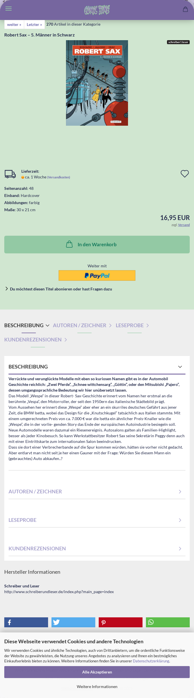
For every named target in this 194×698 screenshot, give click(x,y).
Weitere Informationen (97, 686)
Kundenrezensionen (33, 339)
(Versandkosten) (58, 177)
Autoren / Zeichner (79, 325)
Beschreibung (24, 325)
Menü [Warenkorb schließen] (8, 8)
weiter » (14, 24)
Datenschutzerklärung (151, 661)
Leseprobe (130, 325)
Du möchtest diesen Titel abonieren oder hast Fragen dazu (61, 288)
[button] (26, 622)
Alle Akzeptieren (97, 671)
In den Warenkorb (91, 244)
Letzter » (34, 24)
